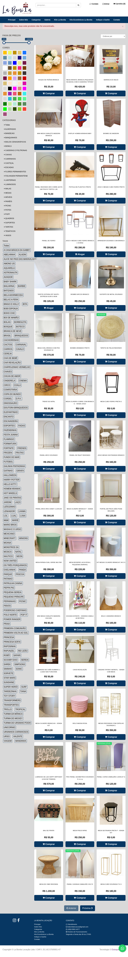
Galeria (47, 20)
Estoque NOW (118, 949)
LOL (6, 516)
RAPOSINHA (10, 646)
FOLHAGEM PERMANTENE (16, 176)
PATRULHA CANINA (13, 583)
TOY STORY (9, 696)
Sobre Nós (23, 20)
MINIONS (23, 538)
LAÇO (17, 502)
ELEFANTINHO (11, 412)
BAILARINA (9, 286)
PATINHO (8, 579)
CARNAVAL (21, 345)
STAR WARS (9, 678)
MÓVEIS (8, 197)
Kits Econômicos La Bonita (81, 20)
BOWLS (8, 146)
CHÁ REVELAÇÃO (12, 363)
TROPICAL (20, 709)
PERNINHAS (9, 601)
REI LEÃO (22, 651)
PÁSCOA (20, 574)
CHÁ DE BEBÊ (10, 358)
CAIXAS (8, 155)
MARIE (15, 520)
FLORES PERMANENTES (15, 172)
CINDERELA (9, 381)
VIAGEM (8, 741)
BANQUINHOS (10, 138)
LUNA (22, 516)
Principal (11, 20)
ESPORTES (9, 426)
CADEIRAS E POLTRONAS (15, 150)
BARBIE (21, 286)
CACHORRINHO (11, 340)
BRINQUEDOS (21, 336)
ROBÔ (7, 655)
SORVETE (8, 673)
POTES (7, 210)
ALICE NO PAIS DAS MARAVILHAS (20, 259)
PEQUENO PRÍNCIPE (14, 597)
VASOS (7, 235)
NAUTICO (8, 556)
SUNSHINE (9, 682)
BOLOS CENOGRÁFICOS (15, 142)
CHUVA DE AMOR (12, 376)
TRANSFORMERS (12, 700)
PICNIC (7, 206)
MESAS (7, 193)
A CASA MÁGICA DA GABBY (17, 250)
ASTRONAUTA (10, 273)
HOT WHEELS (10, 493)
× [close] (123, 26)
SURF (24, 687)
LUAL (13, 516)
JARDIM (7, 502)
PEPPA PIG (9, 588)
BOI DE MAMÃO (11, 318)
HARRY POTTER (11, 480)
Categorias (36, 20)
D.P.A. (18, 399)
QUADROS (9, 218)
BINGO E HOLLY (11, 304)
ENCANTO (9, 417)
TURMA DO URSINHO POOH (17, 723)
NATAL (18, 552)
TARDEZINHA (10, 691)
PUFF (7, 214)
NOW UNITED (10, 561)
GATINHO (8, 471)
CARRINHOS (10, 159)
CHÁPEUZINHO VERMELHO (17, 367)
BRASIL (7, 336)
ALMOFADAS (10, 129)
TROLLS (8, 709)
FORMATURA (10, 444)
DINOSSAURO (10, 403)
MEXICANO (9, 534)
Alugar (80, 254)
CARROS (8, 349)
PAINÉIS (8, 201)
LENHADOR (9, 511)
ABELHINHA (9, 255)
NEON (19, 556)
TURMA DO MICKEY (13, 718)
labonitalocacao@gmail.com (78, 927)
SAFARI (16, 655)
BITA (25, 304)
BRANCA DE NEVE (12, 331)
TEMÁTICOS (9, 231)
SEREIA (24, 660)
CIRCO (7, 385)
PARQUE (8, 574)
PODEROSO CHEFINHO (15, 610)
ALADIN (22, 255)
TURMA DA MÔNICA (13, 714)
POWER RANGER (12, 619)
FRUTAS (20, 453)
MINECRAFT (9, 538)
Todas (7, 125)
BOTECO (20, 327)
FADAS (21, 426)
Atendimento (71, 924)
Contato (94, 4)
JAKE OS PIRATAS (12, 498)
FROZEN (8, 453)
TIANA (23, 691)
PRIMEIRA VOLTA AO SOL (16, 633)
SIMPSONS (19, 664)
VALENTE (17, 736)
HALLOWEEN (10, 475)
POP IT (24, 615)
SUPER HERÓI (11, 687)
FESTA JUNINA (11, 435)
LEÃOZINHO (9, 507)
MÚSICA (8, 552)
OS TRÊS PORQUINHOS (15, 565)
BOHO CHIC (9, 313)
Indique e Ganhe (103, 20)
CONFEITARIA (10, 390)
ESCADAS (9, 167)
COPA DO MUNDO (12, 394)
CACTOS (8, 345)
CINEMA (23, 381)
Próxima (87, 908)
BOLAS (7, 322)
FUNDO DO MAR (11, 457)
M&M (6, 520)
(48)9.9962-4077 (74, 929)
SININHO (8, 669)
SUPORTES (9, 223)
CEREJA (8, 354)
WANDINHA (20, 741)
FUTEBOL (8, 462)
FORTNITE (9, 448)
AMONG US (9, 264)
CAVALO (20, 349)
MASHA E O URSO (12, 529)
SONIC (19, 669)
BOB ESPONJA (11, 309)
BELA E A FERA (11, 300)
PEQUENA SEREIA (12, 592)
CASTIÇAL (9, 163)
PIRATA (7, 606)
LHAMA (22, 511)
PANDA (22, 570)
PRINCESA (9, 637)
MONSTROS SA (11, 547)
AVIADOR (8, 277)
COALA (17, 385)
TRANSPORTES (11, 705)
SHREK (7, 664)
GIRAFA (20, 471)
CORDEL (8, 399)
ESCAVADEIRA (11, 421)
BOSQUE (8, 327)
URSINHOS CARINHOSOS (16, 732)
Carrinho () (119, 4)
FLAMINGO (9, 439)
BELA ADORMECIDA (13, 295)
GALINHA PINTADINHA (14, 466)
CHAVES (8, 372)
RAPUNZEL (9, 651)
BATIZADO (9, 291)
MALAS (7, 189)
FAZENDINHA (10, 430)
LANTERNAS (10, 180)
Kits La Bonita (60, 20)
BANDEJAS (9, 133)
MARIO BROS (10, 525)
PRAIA (7, 624)
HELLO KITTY (10, 484)
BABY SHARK (10, 282)
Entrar (106, 4)
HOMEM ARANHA (12, 489)
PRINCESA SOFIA (12, 642)
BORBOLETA (20, 322)
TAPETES (8, 227)
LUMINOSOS (10, 184)
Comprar (49, 93)
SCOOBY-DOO (10, 660)
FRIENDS (22, 448)
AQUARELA (9, 268)
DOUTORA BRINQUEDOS (16, 408)
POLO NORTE (10, 615)
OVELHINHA (9, 570)
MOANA (7, 543)
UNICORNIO (9, 727)
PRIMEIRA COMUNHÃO (15, 628)
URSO (7, 736)
